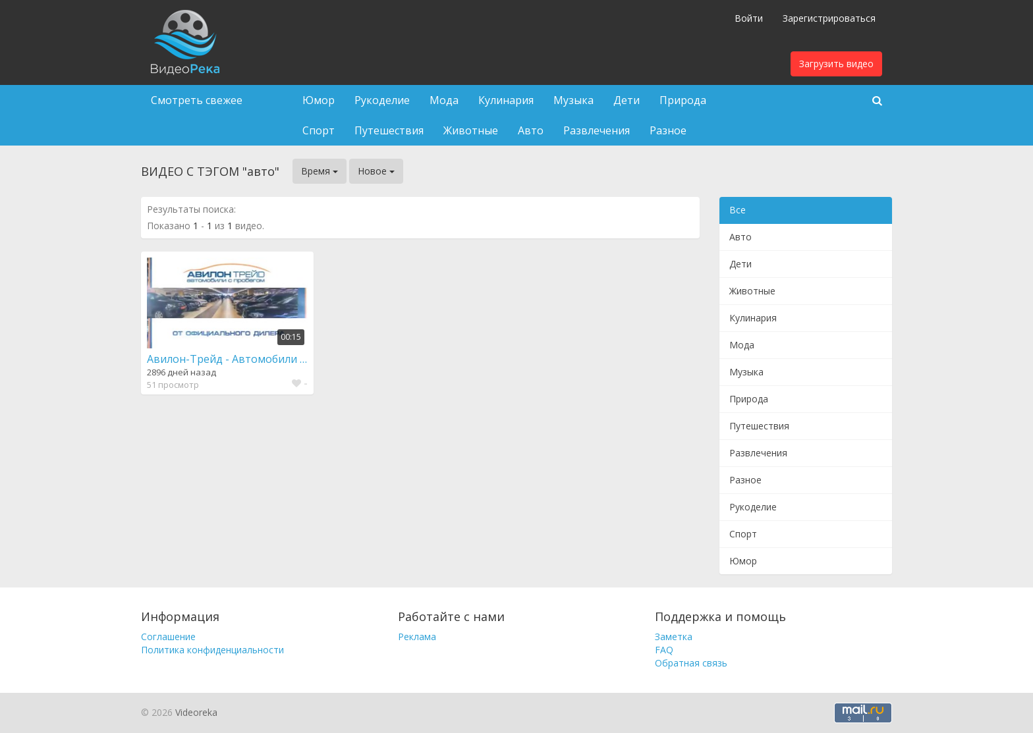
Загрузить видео (836, 63)
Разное (668, 130)
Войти (749, 18)
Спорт (318, 130)
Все (737, 210)
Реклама (417, 636)
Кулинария (506, 100)
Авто (531, 130)
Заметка (673, 636)
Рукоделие (382, 100)
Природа (682, 100)
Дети (626, 100)
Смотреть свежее (196, 100)
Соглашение (168, 636)
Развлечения (596, 130)
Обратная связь (691, 663)
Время (319, 171)
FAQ (664, 649)
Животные (470, 130)
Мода (444, 100)
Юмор (318, 100)
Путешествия (389, 130)
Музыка (573, 100)
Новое (376, 171)
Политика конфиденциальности (212, 649)
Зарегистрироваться (829, 18)
